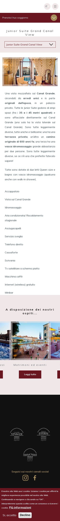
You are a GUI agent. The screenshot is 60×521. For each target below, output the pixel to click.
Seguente (49, 72)
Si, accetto (9, 515)
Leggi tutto (30, 374)
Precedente (11, 72)
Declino (25, 515)
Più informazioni (20, 507)
